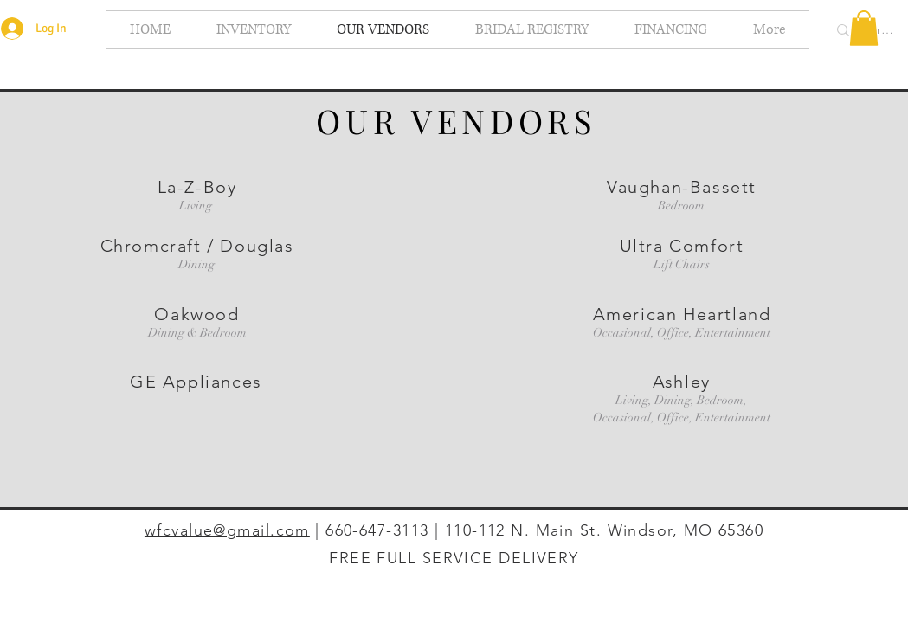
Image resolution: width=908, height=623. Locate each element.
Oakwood (196, 314)
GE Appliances (196, 381)
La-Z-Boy (197, 187)
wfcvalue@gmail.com (227, 530)
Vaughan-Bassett (682, 187)
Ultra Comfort (682, 245)
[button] (864, 28)
